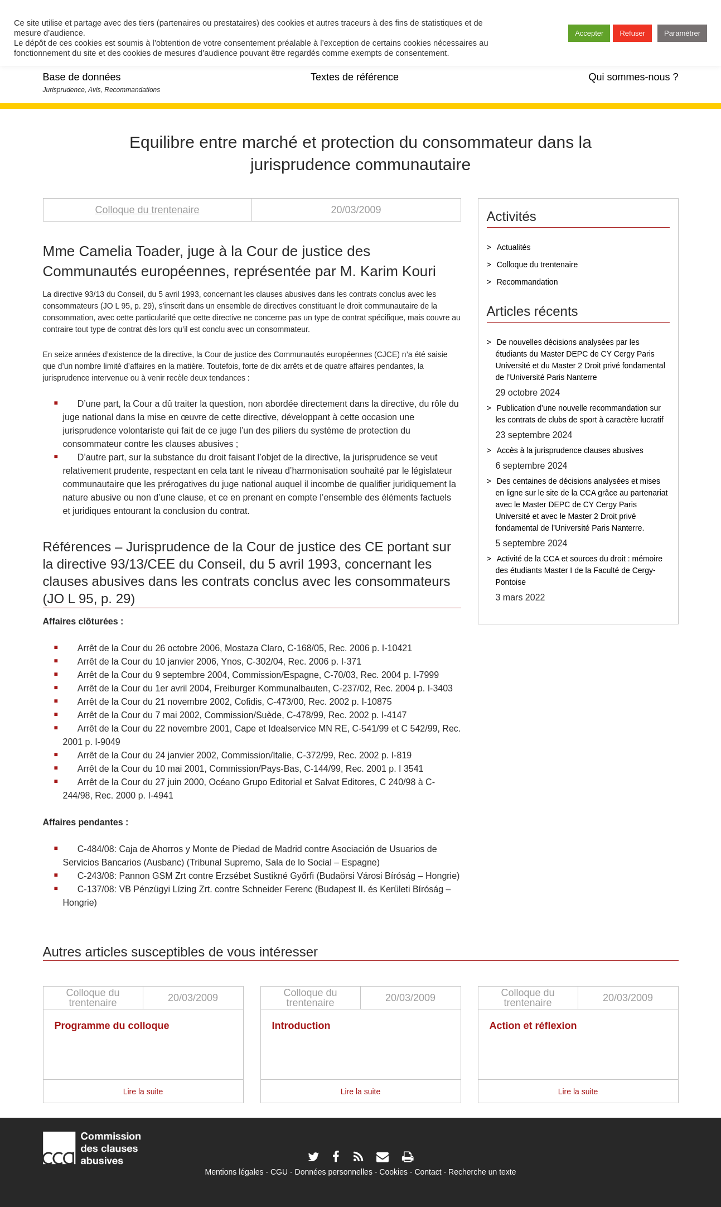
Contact (427, 1171)
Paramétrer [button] (682, 33)
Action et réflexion (533, 1025)
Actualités (514, 247)
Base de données (82, 77)
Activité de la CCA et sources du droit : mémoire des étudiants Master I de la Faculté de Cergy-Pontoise (579, 570)
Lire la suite (143, 1091)
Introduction (301, 1025)
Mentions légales (234, 1171)
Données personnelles (333, 1171)
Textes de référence (355, 77)
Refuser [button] (632, 33)
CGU (279, 1171)
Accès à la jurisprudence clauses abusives (570, 450)
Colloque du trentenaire (147, 209)
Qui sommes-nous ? (633, 77)
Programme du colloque (112, 1025)
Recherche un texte (482, 1171)
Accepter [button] (589, 33)
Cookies (393, 1171)
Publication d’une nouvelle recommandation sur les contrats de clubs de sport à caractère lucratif (580, 413)
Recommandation (527, 281)
